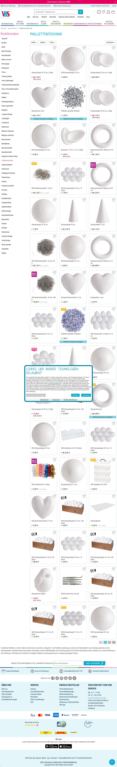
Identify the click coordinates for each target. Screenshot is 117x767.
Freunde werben (35, 694)
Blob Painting (6, 51)
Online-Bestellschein (66, 689)
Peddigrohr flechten (8, 173)
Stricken (4, 228)
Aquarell (4, 38)
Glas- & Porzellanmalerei (10, 89)
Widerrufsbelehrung (66, 694)
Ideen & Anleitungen (67, 17)
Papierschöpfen (7, 165)
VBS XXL (36, 17)
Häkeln (4, 97)
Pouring (4, 190)
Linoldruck (5, 123)
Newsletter (34, 697)
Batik (3, 47)
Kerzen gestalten (7, 106)
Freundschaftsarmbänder (10, 85)
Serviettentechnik (7, 215)
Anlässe (52, 17)
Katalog (33, 689)
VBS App (62, 705)
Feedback (91, 708)
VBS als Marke (7, 694)
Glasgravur (5, 93)
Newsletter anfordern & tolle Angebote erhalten (32, 663)
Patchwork (5, 169)
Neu (28, 17)
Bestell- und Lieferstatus (96, 706)
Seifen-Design (6, 211)
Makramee (5, 127)
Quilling (4, 194)
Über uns (5, 689)
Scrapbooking (6, 203)
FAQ (31, 702)
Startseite (3, 28)
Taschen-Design (7, 236)
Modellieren (6, 144)
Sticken (4, 224)
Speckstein (5, 219)
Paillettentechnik (7, 160)
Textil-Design (6, 240)
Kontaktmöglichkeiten (95, 703)
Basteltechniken (12, 28)
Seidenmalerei (6, 207)
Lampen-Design (7, 114)
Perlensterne (6, 177)
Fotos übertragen (7, 81)
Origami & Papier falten (10, 156)
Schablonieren (6, 198)
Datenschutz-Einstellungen (68, 697)
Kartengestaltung (7, 102)
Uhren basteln (6, 245)
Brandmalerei (6, 55)
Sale (88, 17)
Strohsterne (5, 232)
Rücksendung (64, 699)
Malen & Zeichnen (8, 131)
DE (114, 6)
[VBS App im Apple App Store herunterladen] (65, 746)
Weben (4, 253)
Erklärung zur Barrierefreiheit (69, 702)
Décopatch (5, 68)
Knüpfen (4, 110)
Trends (44, 17)
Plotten (4, 181)
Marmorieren (6, 139)
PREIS (52, 42)
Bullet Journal (6, 59)
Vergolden (5, 249)
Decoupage (5, 64)
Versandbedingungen (66, 692)
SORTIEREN (109, 42)
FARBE (33, 42)
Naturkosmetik (7, 152)
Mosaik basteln (7, 148)
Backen (4, 43)
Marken (80, 17)
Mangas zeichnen (8, 135)
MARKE (42, 42)
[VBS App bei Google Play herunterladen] (52, 746)
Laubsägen (5, 118)
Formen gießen (7, 76)
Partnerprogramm (8, 692)
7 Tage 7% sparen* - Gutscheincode (58, 2)
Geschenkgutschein (37, 692)
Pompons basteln (8, 186)
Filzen (4, 72)
